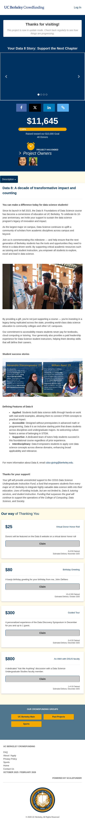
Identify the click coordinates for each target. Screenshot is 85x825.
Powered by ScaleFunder (67, 778)
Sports (26, 724)
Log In (77, 7)
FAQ (5, 752)
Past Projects (58, 717)
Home (6, 765)
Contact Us (8, 769)
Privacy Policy (10, 759)
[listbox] (42, 77)
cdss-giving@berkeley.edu (59, 462)
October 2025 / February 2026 (19, 772)
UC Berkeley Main (26, 717)
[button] (6, 76)
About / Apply (9, 755)
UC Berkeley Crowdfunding (19, 746)
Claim (42, 543)
